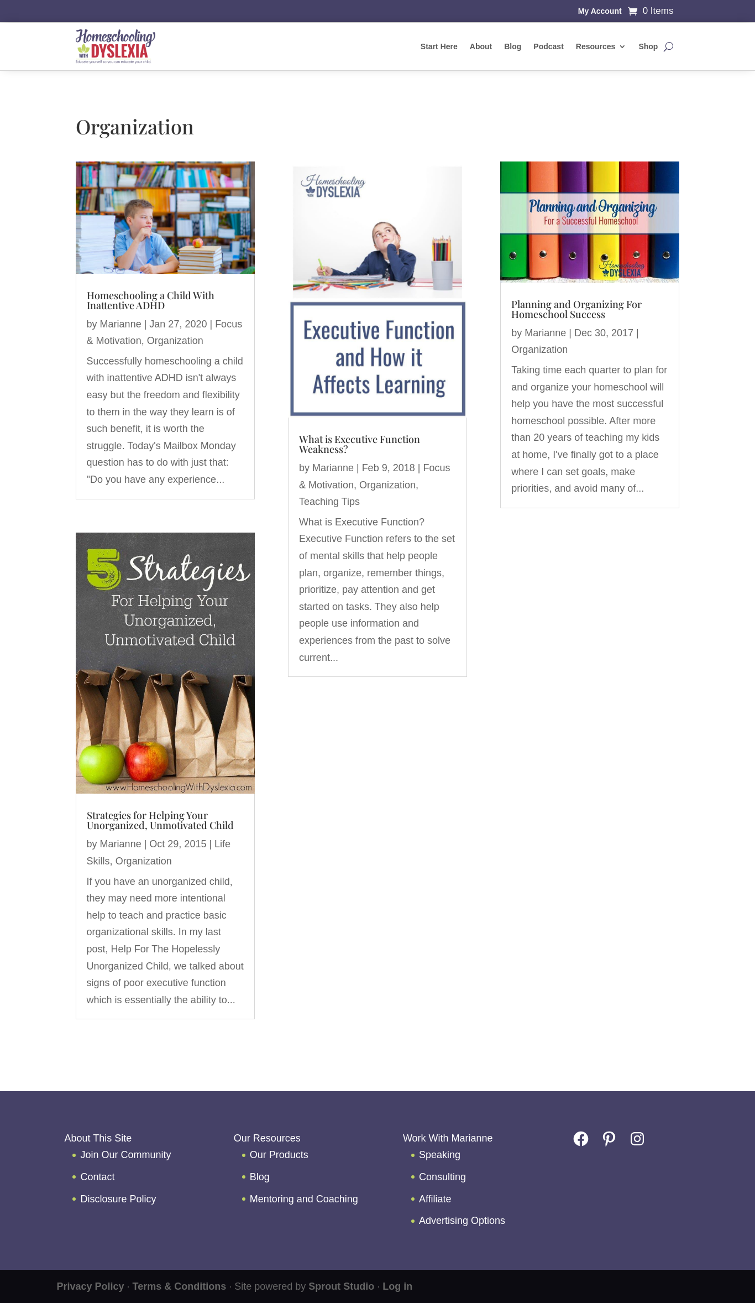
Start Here (439, 46)
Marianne (120, 324)
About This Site (98, 1138)
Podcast (548, 46)
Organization (175, 340)
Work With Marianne (448, 1138)
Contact (97, 1176)
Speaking (439, 1154)
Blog (512, 46)
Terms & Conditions (180, 1286)
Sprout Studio (341, 1286)
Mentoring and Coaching (304, 1199)
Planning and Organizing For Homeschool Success (576, 309)
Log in (397, 1286)
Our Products (279, 1154)
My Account (600, 11)
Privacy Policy (90, 1286)
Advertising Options (462, 1220)
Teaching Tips (329, 501)
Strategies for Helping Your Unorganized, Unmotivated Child (160, 820)
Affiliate (435, 1199)
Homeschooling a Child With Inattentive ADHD (150, 300)
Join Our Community (125, 1154)
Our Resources (267, 1138)
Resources (596, 46)
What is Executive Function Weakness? (359, 444)
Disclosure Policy (118, 1199)
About (481, 46)
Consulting (442, 1176)
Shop (648, 46)
